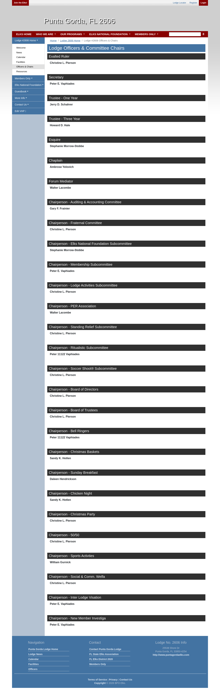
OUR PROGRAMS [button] (71, 34)
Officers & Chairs (24, 66)
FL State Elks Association (104, 654)
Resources (21, 71)
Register (193, 3)
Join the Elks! (20, 3)
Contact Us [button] (21, 104)
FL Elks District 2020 (101, 659)
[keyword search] (185, 34)
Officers (32, 669)
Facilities (20, 62)
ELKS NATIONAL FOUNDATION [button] (108, 34)
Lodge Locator (179, 3)
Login (203, 3)
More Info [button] (20, 98)
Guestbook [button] (20, 91)
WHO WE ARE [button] (45, 34)
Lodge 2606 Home (70, 40)
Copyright (100, 683)
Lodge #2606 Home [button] (25, 40)
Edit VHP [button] (20, 111)
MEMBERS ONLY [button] (145, 34)
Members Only (97, 664)
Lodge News (35, 654)
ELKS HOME (23, 34)
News (19, 52)
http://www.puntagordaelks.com (171, 654)
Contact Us (125, 679)
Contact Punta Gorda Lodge (105, 649)
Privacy (113, 679)
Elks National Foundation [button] (28, 85)
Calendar (20, 57)
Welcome (21, 47)
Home (53, 40)
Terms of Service (97, 679)
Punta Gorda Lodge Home (43, 649)
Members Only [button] (22, 78)
